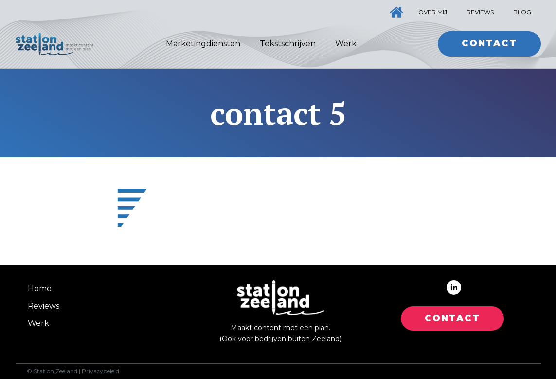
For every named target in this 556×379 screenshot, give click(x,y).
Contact (489, 43)
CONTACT (452, 318)
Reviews (480, 12)
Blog (522, 12)
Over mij (432, 12)
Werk (346, 43)
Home (40, 288)
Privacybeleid (100, 371)
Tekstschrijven (288, 43)
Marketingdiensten (203, 43)
